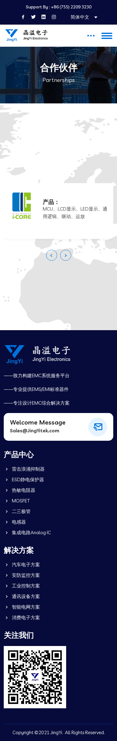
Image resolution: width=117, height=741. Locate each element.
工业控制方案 (22, 586)
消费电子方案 (22, 617)
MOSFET (17, 501)
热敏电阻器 (19, 490)
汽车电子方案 (22, 565)
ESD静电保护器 (24, 479)
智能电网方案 (22, 607)
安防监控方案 (22, 575)
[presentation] (51, 255)
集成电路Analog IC (27, 532)
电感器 (15, 522)
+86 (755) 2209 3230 (71, 7)
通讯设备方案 (22, 596)
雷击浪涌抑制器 (24, 469)
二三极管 (17, 511)
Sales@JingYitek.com (34, 431)
